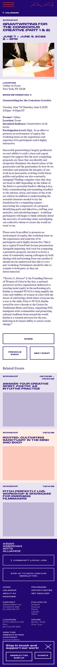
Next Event (42, 353)
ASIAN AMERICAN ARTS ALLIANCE (12, 547)
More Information (16, 95)
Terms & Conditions (11, 640)
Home (6, 587)
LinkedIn (35, 612)
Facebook (35, 607)
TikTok (34, 614)
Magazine (9, 596)
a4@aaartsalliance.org (12, 605)
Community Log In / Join (28, 560)
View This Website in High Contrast (13, 635)
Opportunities (41, 590)
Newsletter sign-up (19, 657)
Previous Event (14, 353)
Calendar (12, 13)
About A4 (9, 593)
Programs (38, 587)
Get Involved (40, 593)
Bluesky (34, 609)
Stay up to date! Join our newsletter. (28, 575)
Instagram (35, 605)
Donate (43, 655)
